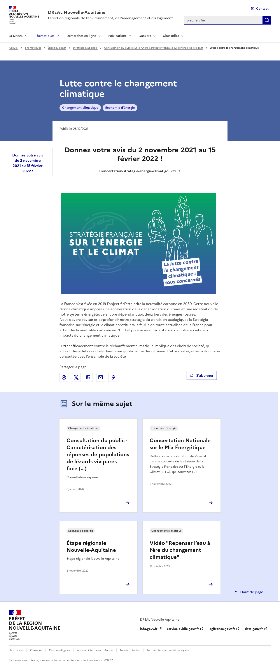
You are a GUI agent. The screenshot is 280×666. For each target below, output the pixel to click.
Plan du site (16, 650)
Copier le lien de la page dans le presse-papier (112, 377)
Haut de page (251, 592)
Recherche (266, 20)
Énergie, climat (57, 48)
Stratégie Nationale (85, 48)
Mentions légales (59, 650)
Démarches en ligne (81, 36)
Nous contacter (130, 650)
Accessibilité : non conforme (95, 650)
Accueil (13, 48)
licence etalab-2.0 (98, 660)
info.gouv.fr (149, 629)
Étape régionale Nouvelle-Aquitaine (91, 546)
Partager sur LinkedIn (88, 377)
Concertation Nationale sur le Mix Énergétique (180, 444)
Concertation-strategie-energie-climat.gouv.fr (137, 171)
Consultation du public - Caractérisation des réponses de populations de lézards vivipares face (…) (97, 454)
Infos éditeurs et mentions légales (168, 650)
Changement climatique (80, 107)
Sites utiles (171, 36)
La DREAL (16, 36)
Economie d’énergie (120, 107)
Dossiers (145, 36)
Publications (117, 36)
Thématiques (44, 36)
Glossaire (36, 650)
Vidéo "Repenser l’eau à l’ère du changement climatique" (180, 550)
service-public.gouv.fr (183, 629)
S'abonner (201, 375)
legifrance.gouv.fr (222, 629)
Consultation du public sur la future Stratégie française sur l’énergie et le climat (153, 48)
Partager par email (100, 377)
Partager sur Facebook (64, 377)
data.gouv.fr (254, 629)
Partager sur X (76, 377)
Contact (262, 8)
